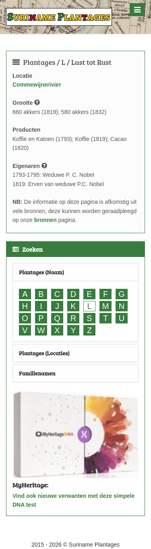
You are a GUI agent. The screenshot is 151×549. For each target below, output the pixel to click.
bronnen (45, 220)
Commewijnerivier (36, 84)
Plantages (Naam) (41, 272)
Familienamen (37, 373)
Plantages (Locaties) (44, 353)
